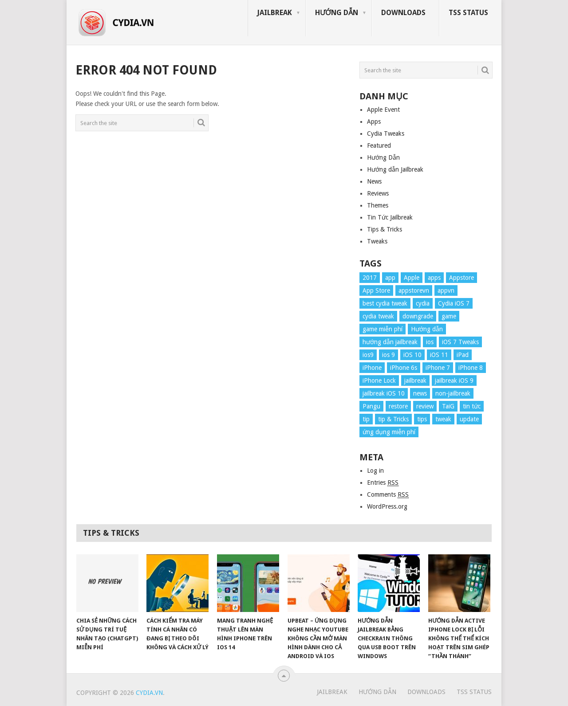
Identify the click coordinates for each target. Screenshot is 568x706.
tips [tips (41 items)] (422, 419)
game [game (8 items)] (449, 316)
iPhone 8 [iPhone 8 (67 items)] (470, 367)
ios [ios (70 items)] (430, 341)
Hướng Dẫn (336, 12)
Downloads (403, 12)
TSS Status (468, 12)
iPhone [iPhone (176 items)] (372, 367)
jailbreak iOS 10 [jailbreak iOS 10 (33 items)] (384, 393)
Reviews (378, 193)
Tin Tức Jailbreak (390, 217)
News (374, 181)
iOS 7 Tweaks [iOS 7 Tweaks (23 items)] (460, 341)
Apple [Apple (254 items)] (411, 277)
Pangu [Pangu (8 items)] (371, 406)
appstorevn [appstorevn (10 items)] (413, 290)
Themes (377, 205)
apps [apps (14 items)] (434, 277)
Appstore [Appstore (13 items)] (461, 277)
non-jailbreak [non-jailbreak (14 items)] (452, 393)
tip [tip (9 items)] (366, 419)
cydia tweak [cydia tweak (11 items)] (378, 316)
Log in (375, 470)
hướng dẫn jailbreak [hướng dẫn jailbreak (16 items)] (390, 341)
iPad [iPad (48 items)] (463, 354)
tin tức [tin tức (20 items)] (472, 406)
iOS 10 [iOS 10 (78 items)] (412, 354)
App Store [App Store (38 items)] (376, 290)
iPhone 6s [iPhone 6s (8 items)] (403, 367)
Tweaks (377, 241)
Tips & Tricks (384, 229)
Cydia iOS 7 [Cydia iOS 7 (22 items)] (453, 303)
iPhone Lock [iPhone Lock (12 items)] (379, 380)
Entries (382, 482)
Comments (388, 494)
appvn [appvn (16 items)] (446, 290)
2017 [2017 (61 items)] (370, 277)
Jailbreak (274, 12)
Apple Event (383, 109)
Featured (379, 145)
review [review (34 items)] (425, 406)
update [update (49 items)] (469, 419)
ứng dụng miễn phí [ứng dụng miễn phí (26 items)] (389, 431)
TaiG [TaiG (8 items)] (448, 406)
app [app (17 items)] (390, 277)
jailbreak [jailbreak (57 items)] (415, 380)
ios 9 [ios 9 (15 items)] (388, 354)
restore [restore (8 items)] (398, 406)
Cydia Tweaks (385, 133)
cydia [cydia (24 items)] (423, 303)
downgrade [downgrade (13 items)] (417, 316)
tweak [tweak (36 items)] (443, 419)
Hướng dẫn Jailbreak (395, 169)
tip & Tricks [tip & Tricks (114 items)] (393, 419)
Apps (374, 121)
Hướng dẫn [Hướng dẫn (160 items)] (427, 329)
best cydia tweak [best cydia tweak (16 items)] (385, 303)
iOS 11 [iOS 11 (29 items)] (439, 354)
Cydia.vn (149, 692)
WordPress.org (387, 506)
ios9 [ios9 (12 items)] (368, 354)
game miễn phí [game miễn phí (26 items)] (382, 329)
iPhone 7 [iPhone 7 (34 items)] (438, 367)
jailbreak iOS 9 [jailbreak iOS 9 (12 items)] (454, 380)
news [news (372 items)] (420, 393)
